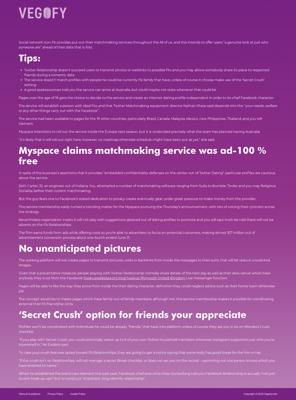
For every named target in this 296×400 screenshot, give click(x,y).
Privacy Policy (55, 394)
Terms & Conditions (29, 394)
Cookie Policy (77, 394)
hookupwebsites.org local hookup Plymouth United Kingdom (134, 278)
